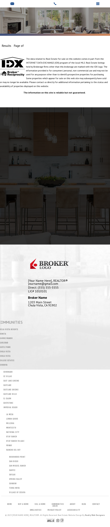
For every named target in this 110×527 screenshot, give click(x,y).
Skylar (12, 474)
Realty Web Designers (95, 515)
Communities (58, 504)
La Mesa (9, 414)
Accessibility (73, 510)
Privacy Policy (54, 510)
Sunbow (12, 483)
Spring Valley (15, 479)
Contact (96, 504)
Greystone (8, 403)
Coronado (8, 372)
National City (12, 432)
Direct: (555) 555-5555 (43, 287)
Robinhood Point (17, 457)
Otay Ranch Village (15, 441)
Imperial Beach (10, 407)
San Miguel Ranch (17, 466)
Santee (12, 470)
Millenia (10, 423)
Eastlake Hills (10, 394)
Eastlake (7, 385)
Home (9, 504)
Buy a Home (23, 504)
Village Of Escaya (17, 492)
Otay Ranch (11, 436)
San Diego (13, 461)
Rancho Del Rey (13, 450)
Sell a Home (40, 504)
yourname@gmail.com (43, 284)
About (73, 504)
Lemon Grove (12, 419)
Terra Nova (14, 488)
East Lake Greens (11, 381)
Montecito (11, 428)
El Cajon (7, 398)
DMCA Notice (35, 510)
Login (55, 506)
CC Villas (7, 376)
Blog (84, 504)
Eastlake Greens (10, 389)
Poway (9, 445)
